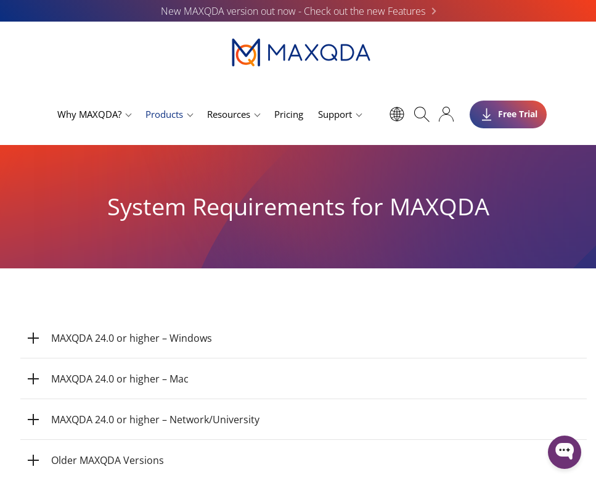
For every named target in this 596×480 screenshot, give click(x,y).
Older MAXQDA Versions (107, 460)
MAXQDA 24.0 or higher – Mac (120, 379)
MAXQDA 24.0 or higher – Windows (131, 338)
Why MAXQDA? (89, 114)
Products (164, 114)
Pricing (288, 114)
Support (335, 114)
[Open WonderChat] (564, 452)
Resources (228, 114)
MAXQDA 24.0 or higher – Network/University (155, 419)
